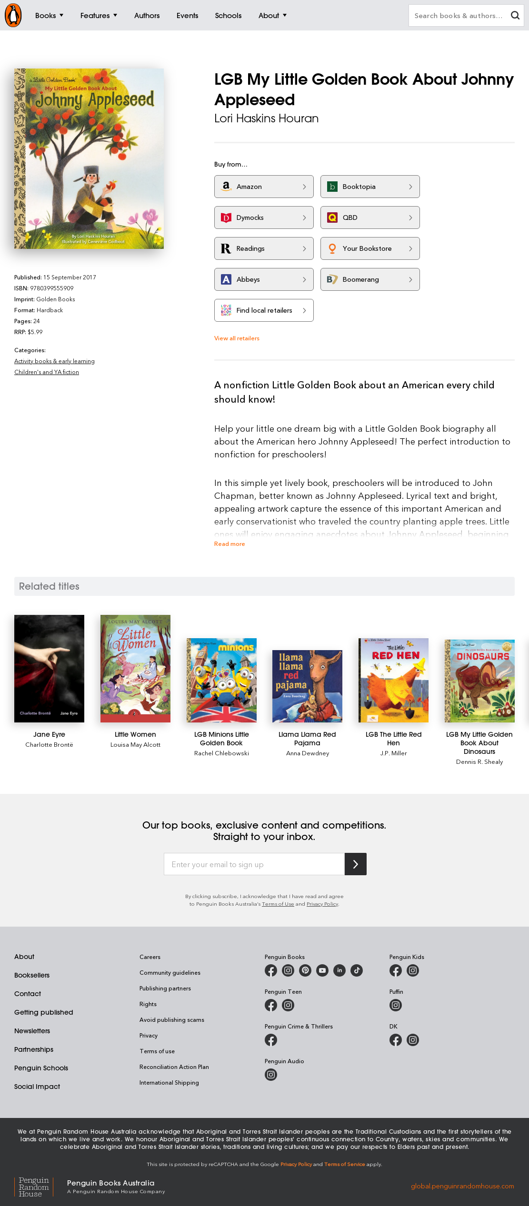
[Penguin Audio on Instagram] (271, 1074)
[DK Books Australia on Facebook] (395, 1040)
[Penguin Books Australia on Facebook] (271, 970)
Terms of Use (278, 904)
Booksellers (32, 975)
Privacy (149, 1035)
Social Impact (37, 1086)
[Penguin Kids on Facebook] (395, 970)
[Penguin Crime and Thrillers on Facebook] (271, 1040)
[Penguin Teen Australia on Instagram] (288, 1005)
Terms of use (157, 1051)
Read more (229, 543)
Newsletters (32, 1031)
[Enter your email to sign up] (254, 864)
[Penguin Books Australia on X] (305, 970)
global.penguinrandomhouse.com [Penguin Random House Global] (462, 1186)
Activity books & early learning (54, 360)
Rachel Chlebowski (221, 752)
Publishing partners (165, 988)
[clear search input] (515, 16)
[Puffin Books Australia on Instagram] (395, 1005)
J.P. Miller (393, 752)
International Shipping (169, 1082)
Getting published (43, 1012)
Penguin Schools (41, 1068)
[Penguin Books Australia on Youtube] (322, 970)
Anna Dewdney (307, 752)
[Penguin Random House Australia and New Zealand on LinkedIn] (339, 970)
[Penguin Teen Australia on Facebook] (271, 1005)
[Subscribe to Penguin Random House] (356, 864)
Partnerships (33, 1049)
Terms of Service (344, 1164)
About (24, 956)
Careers (150, 956)
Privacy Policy (322, 904)
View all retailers (237, 337)
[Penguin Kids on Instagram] (413, 970)
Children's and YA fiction (46, 371)
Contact (27, 993)
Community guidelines (170, 972)
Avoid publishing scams (172, 1019)
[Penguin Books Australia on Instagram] (288, 970)
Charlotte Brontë (49, 744)
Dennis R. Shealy (479, 761)
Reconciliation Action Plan (174, 1066)
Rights (148, 1003)
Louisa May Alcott (135, 744)
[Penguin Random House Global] (40, 1185)
